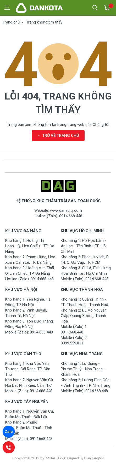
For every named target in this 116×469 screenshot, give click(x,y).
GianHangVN (94, 458)
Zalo (9, 431)
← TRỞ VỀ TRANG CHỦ (58, 135)
